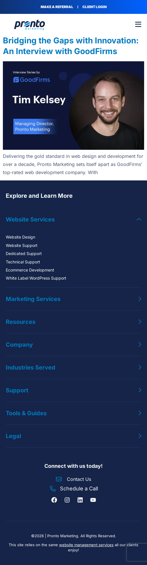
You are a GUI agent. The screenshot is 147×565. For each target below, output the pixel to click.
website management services (86, 544)
